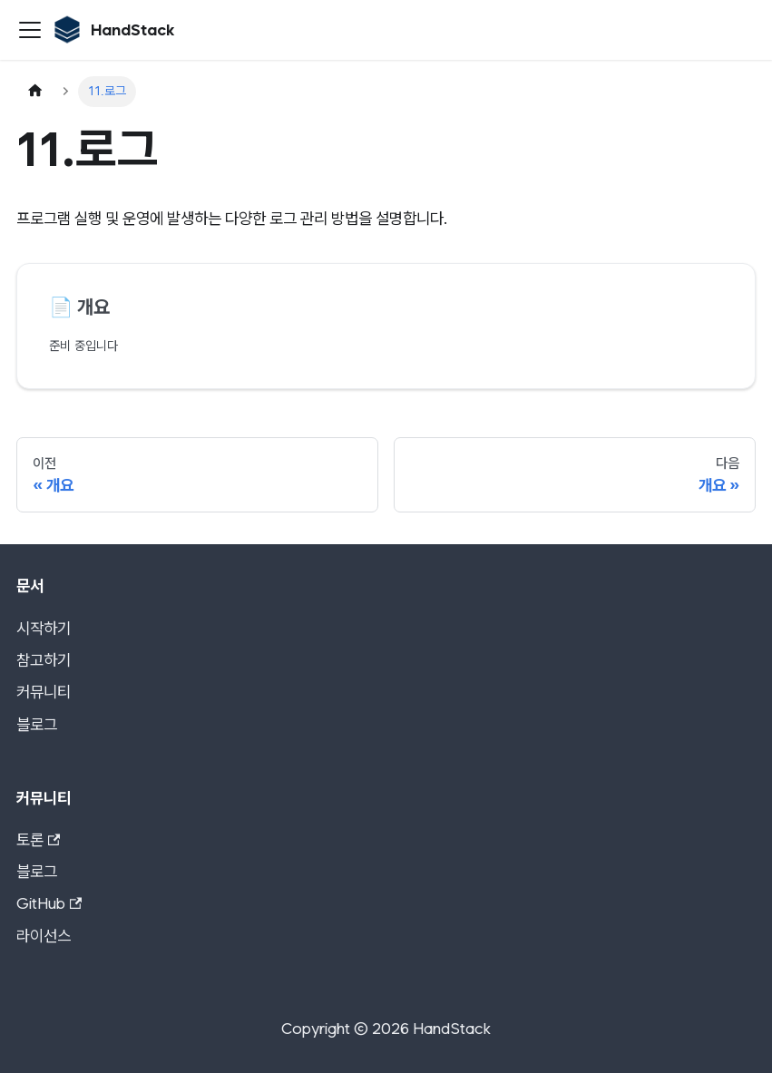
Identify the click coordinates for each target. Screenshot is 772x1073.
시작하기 (43, 628)
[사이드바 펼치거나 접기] (30, 30)
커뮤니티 (43, 691)
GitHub (49, 902)
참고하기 (43, 659)
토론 (38, 839)
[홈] (35, 91)
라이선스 (43, 935)
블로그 (36, 724)
